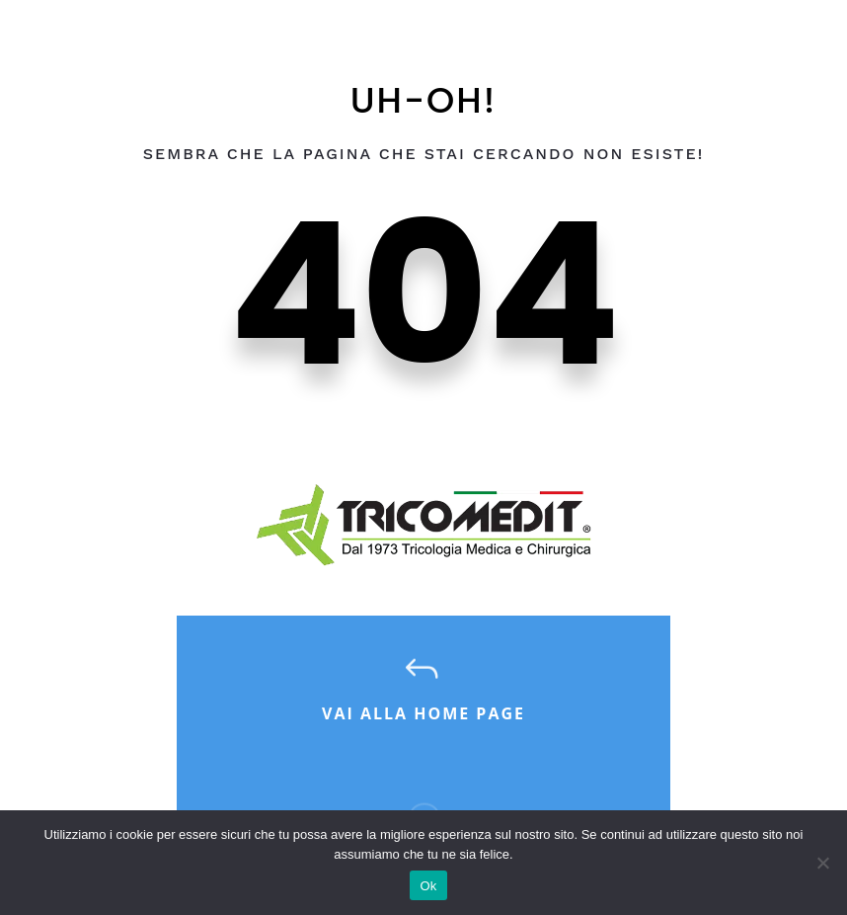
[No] (822, 863)
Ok (428, 885)
